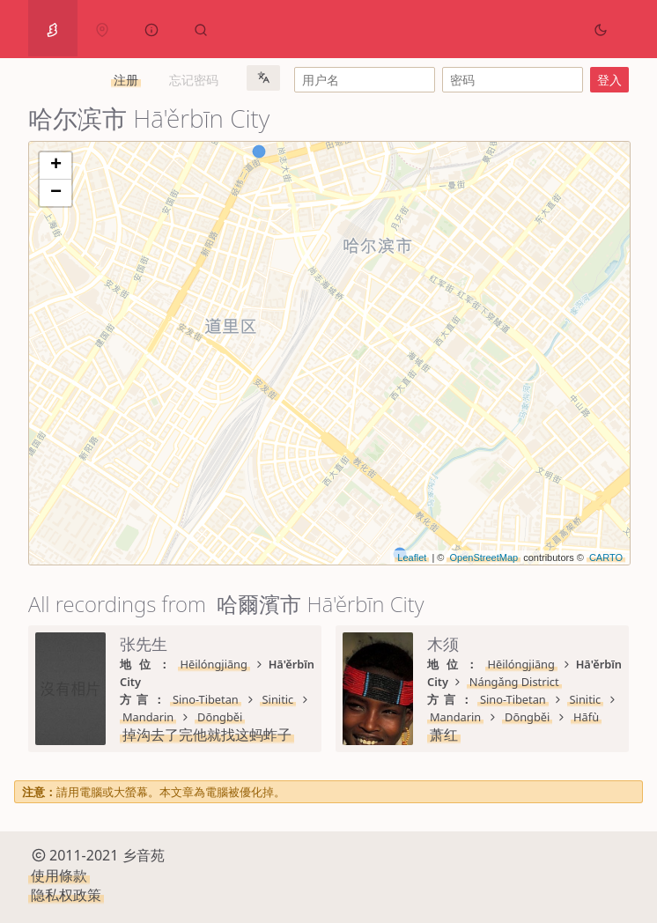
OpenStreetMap (483, 557)
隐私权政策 (66, 895)
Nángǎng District (514, 682)
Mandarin (147, 717)
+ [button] (56, 165)
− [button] (56, 193)
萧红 (444, 734)
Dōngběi (219, 717)
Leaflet (411, 557)
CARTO (606, 557)
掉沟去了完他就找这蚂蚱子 (207, 734)
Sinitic (278, 699)
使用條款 (59, 875)
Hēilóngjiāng (214, 664)
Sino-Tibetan (206, 699)
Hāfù (586, 717)
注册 (126, 79)
